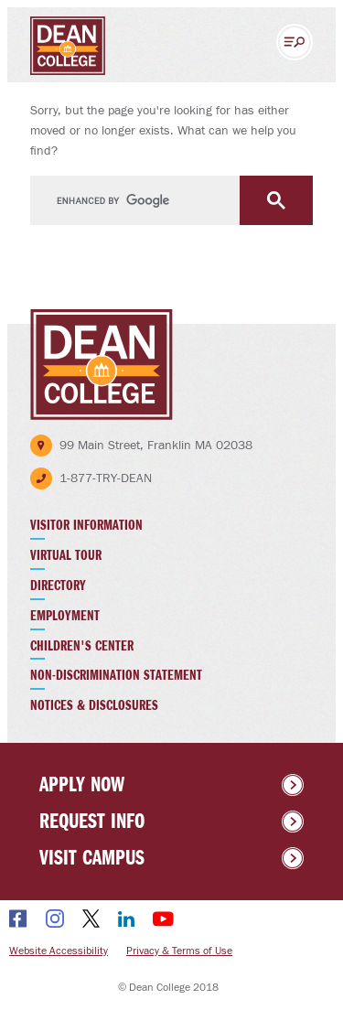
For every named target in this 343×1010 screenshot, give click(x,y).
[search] (171, 200)
